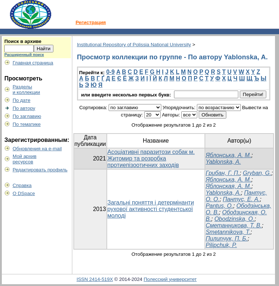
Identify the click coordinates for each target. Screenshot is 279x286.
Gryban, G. (257, 173)
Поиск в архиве (22, 41)
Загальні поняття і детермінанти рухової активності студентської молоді (151, 209)
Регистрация (91, 22)
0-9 (110, 72)
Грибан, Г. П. (222, 173)
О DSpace (24, 193)
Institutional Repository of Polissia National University (134, 44)
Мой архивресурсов (25, 159)
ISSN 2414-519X (95, 279)
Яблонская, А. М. (228, 186)
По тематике (27, 124)
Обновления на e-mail (37, 148)
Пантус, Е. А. (241, 199)
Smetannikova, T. (228, 232)
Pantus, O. (219, 206)
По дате (22, 100)
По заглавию (27, 116)
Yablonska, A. (223, 162)
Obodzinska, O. (234, 219)
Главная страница (33, 62)
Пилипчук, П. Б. (226, 238)
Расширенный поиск (24, 54)
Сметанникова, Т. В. (234, 225)
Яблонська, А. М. (228, 155)
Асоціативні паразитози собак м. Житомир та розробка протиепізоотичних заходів (151, 158)
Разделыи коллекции (26, 89)
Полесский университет (170, 279)
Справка (22, 185)
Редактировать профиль (40, 169)
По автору (24, 108)
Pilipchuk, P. (221, 245)
